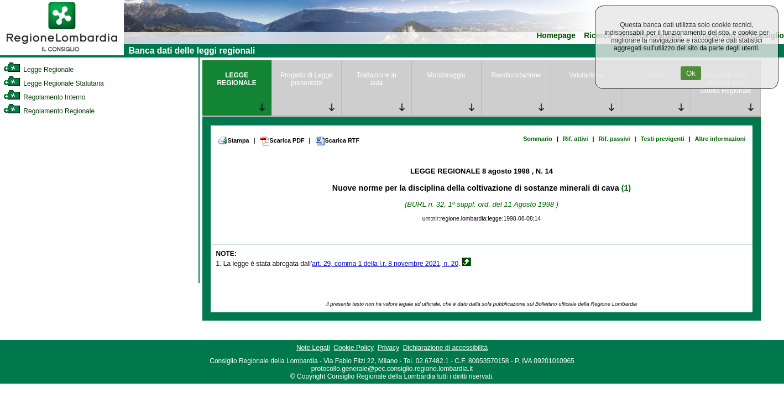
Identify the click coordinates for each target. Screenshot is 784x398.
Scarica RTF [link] (337, 141)
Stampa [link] (233, 140)
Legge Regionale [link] (38, 70)
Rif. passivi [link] (614, 138)
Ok (691, 73)
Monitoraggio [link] (446, 75)
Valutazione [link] (586, 75)
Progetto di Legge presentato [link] (306, 79)
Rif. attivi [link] (575, 138)
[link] (62, 53)
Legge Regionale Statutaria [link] (53, 83)
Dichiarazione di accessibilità (445, 348)
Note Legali (313, 348)
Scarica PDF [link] (282, 141)
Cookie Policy (353, 348)
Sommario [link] (537, 138)
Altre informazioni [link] (720, 138)
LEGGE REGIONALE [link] (237, 79)
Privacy (388, 348)
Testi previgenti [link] (662, 138)
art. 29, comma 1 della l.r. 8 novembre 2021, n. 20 (385, 264)
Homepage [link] (556, 36)
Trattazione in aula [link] (376, 79)
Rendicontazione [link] (516, 75)
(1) (626, 188)
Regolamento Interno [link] (44, 97)
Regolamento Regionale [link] (49, 111)
